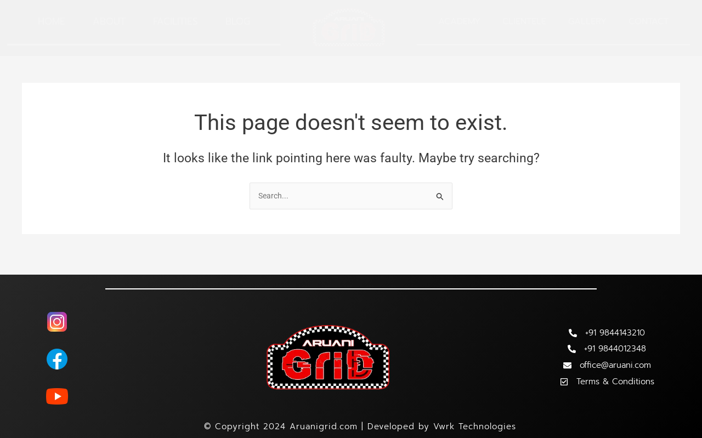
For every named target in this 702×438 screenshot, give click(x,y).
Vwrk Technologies (474, 426)
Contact (649, 21)
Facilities (175, 21)
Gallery (587, 21)
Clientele (524, 21)
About (109, 21)
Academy (459, 21)
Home (51, 21)
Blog (237, 21)
